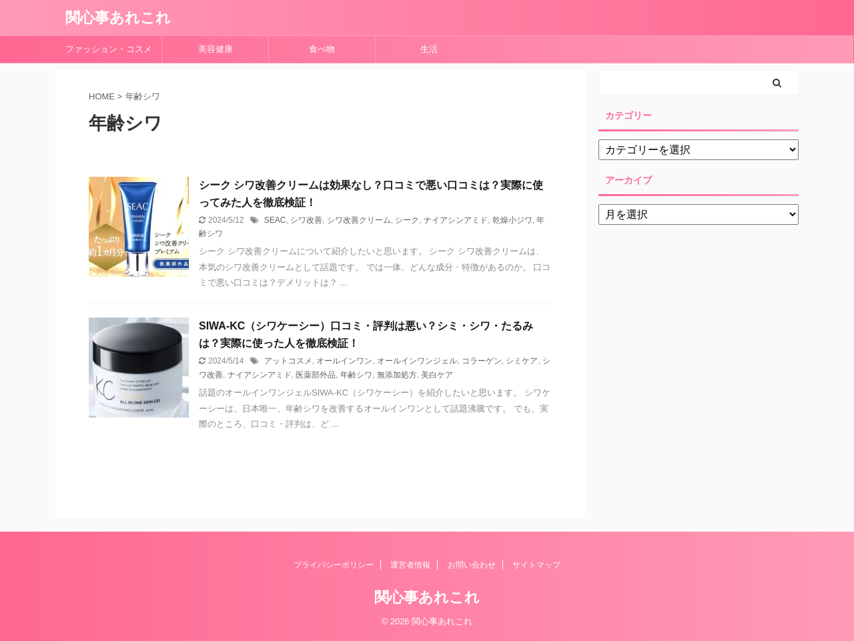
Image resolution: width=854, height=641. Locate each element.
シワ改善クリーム (359, 220)
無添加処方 (397, 375)
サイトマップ (536, 565)
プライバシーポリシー (334, 565)
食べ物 (326, 49)
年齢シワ (356, 375)
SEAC (275, 220)
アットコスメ (288, 361)
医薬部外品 (316, 375)
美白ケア (437, 375)
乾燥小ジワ (512, 220)
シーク (407, 220)
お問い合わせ (472, 565)
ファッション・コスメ (108, 49)
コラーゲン (482, 361)
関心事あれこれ (118, 17)
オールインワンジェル (417, 361)
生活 (429, 49)
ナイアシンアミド (456, 220)
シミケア (522, 361)
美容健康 (220, 49)
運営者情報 (410, 565)
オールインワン (344, 361)
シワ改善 (306, 220)
